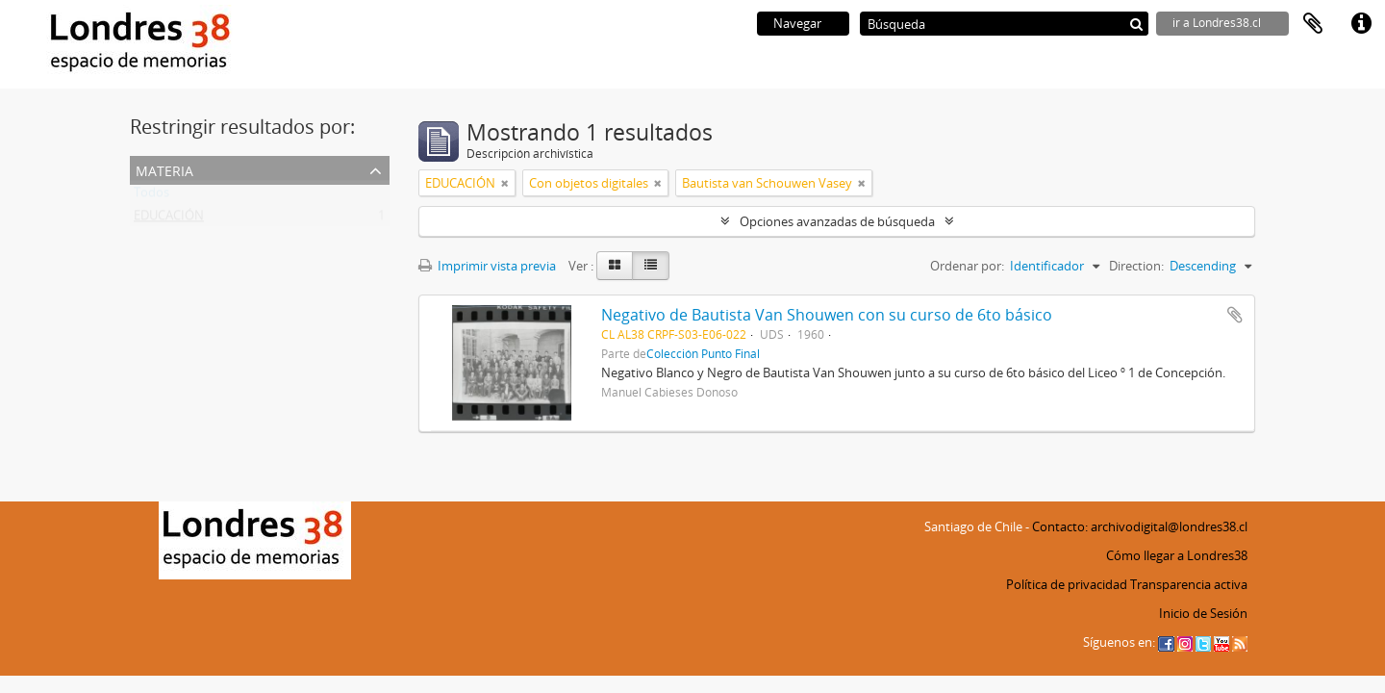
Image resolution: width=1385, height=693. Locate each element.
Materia (164, 169)
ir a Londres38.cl (1216, 22)
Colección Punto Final (703, 353)
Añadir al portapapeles (1235, 314)
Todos (151, 196)
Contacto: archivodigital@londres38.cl (1139, 526)
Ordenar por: (967, 265)
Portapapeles (1313, 24)
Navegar (797, 23)
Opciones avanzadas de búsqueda (837, 221)
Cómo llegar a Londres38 (1176, 555)
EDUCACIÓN (169, 219)
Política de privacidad (1066, 584)
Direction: (1136, 265)
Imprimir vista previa (487, 265)
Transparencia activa (1188, 584)
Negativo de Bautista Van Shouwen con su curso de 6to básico (826, 314)
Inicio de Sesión (1203, 613)
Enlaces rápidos (1361, 24)
